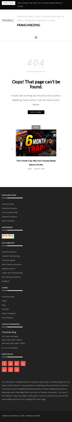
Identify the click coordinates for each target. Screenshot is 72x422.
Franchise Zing (9, 332)
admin (29, 169)
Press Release (7, 317)
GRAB (4, 301)
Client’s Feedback (8, 313)
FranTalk (5, 309)
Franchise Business (9, 208)
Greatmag (28, 416)
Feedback (5, 281)
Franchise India (8, 204)
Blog (36, 127)
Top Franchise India (9, 212)
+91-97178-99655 (10, 348)
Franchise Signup (8, 260)
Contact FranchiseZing (11, 256)
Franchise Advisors (9, 252)
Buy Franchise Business (11, 277)
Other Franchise (8, 221)
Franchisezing (28, 25)
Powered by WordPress (10, 416)
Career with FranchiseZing (12, 273)
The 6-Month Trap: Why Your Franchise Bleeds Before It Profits (36, 163)
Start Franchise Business (11, 264)
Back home (36, 112)
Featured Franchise (9, 216)
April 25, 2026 (39, 169)
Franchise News (8, 296)
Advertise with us (8, 268)
